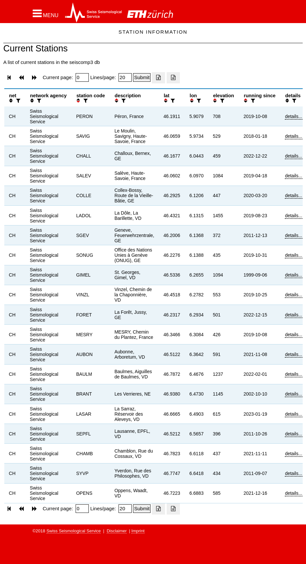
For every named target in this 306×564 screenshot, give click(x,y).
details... (293, 116)
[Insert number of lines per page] (125, 77)
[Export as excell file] (158, 77)
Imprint (138, 530)
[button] (46, 13)
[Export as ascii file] (173, 77)
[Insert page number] (82, 77)
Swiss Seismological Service (74, 530)
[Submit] (142, 77)
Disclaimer (117, 530)
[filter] (17, 101)
